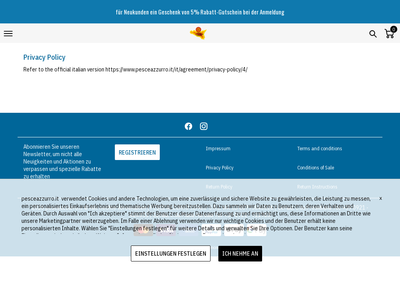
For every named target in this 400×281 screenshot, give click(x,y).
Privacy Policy (220, 167)
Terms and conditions (319, 148)
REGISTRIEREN (137, 152)
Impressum (218, 148)
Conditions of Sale (315, 167)
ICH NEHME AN (240, 253)
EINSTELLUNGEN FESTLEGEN (170, 253)
